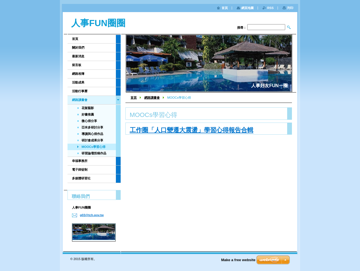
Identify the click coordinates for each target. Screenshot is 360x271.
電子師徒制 (79, 169)
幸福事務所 (79, 160)
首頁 (133, 97)
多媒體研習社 (81, 178)
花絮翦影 (88, 108)
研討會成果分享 (92, 140)
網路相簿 (78, 73)
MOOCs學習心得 (93, 146)
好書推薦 (88, 114)
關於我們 (78, 47)
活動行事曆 (79, 91)
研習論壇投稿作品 (94, 153)
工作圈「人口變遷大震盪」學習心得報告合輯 (191, 130)
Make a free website (238, 260)
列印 (290, 8)
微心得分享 (89, 121)
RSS (270, 8)
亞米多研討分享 (92, 127)
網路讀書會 (152, 97)
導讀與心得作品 (92, 134)
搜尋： (241, 27)
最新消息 (78, 56)
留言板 (76, 65)
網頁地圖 (247, 8)
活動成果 (78, 82)
